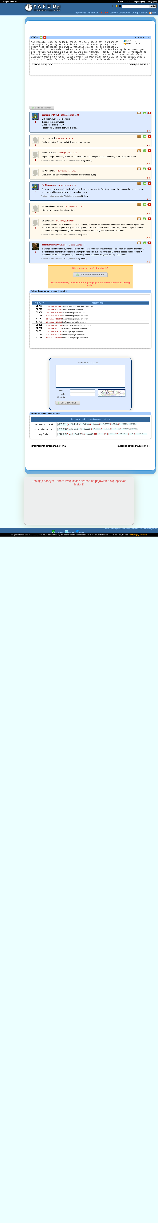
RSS (153, 13)
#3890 (80, 443)
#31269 (124, 443)
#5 (64, 239)
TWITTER (69, 542)
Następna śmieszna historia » (133, 455)
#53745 (117, 438)
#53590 (98, 438)
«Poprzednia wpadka (42, 69)
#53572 (134, 438)
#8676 (103, 443)
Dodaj (135, 13)
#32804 (142, 443)
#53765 (76, 433)
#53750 (87, 433)
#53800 (97, 433)
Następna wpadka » (139, 69)
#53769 (133, 433)
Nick (61, 400)
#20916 (92, 443)
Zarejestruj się (138, 2)
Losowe (113, 13)
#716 (134, 443)
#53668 (64, 438)
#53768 (116, 434)
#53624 (77, 438)
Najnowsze (80, 13)
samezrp (46, 120)
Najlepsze (93, 13)
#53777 (107, 433)
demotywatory (54, 544)
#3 (64, 201)
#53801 (63, 433)
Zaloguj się (152, 2)
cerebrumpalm (49, 250)
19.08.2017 (139, 38)
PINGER (80, 542)
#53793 (125, 433)
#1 (64, 165)
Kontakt (143, 13)
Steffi (44, 190)
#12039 (65, 443)
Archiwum (124, 13)
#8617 (113, 443)
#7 (64, 264)
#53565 (108, 438)
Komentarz (88, 368)
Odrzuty (103, 13)
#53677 (126, 438)
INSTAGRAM (57, 542)
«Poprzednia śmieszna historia (48, 455)
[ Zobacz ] (88, 165)
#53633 (88, 438)
